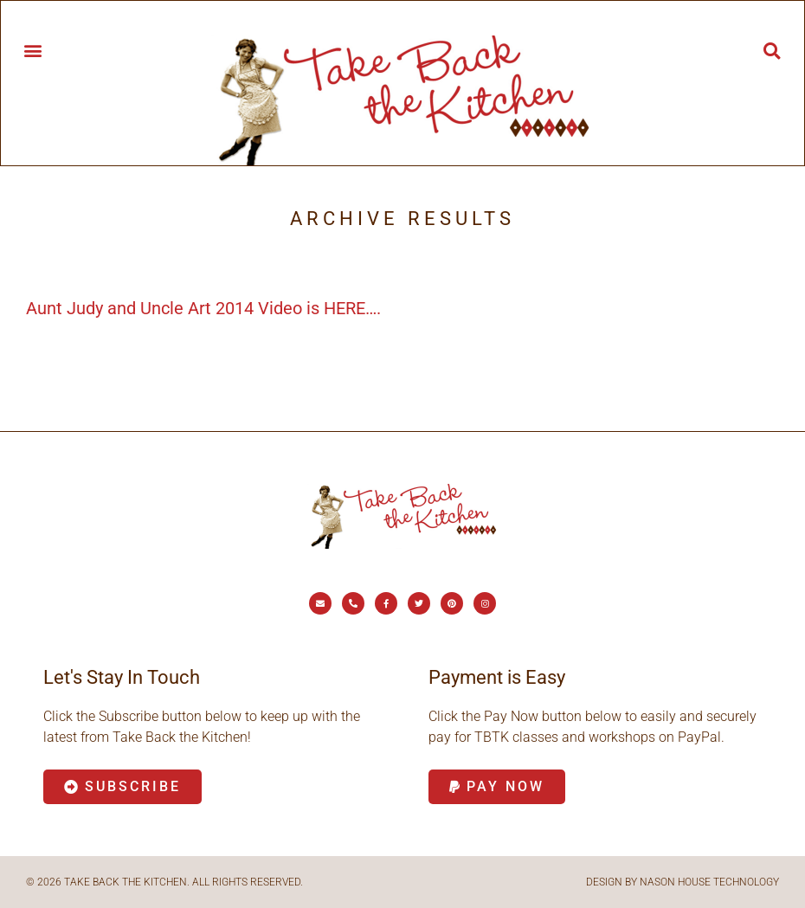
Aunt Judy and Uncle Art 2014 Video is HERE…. (203, 308)
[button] (32, 49)
